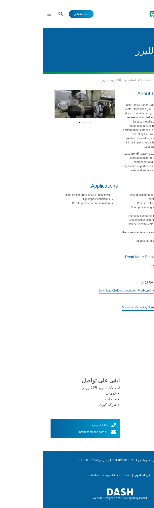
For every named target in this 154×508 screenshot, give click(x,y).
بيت (143, 80)
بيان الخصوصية (68, 475)
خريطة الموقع (100, 475)
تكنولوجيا (128, 402)
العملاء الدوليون (133, 415)
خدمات (127, 388)
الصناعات (128, 408)
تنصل (84, 475)
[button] (7, 14)
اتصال (126, 421)
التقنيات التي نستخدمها (95, 80)
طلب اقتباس (131, 428)
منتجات (127, 395)
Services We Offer (126, 80)
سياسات (51, 475)
